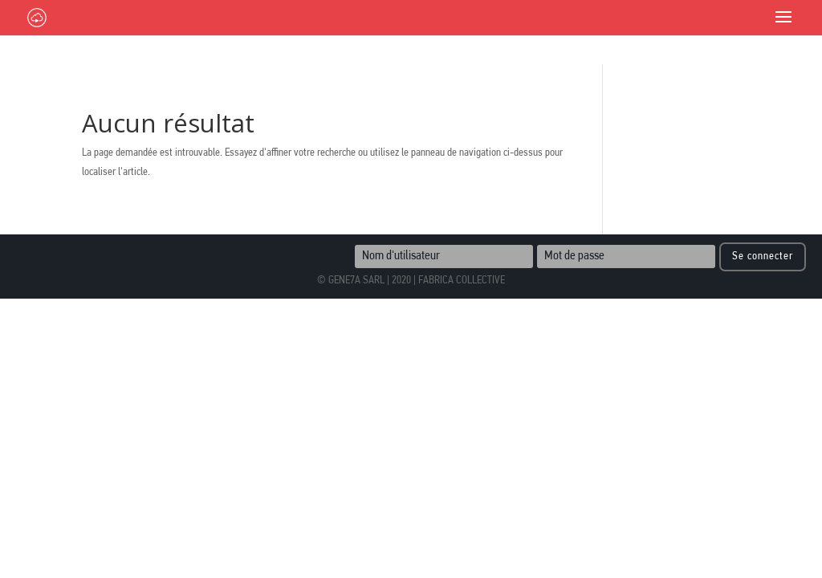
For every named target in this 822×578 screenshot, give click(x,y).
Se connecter (762, 256)
